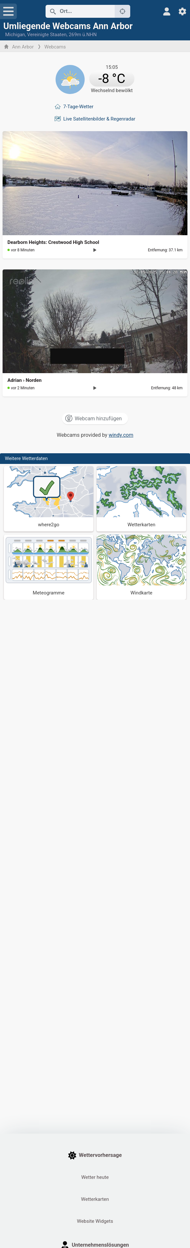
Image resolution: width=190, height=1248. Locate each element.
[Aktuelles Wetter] (95, 78)
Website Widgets (95, 1221)
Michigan (15, 34)
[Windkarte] (141, 567)
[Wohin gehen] (48, 498)
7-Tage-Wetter (78, 106)
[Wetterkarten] (141, 498)
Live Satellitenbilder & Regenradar (99, 118)
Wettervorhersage (95, 1155)
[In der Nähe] (122, 11)
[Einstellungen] (182, 11)
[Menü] (8, 11)
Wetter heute (95, 1177)
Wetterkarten (95, 1199)
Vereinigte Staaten (47, 34)
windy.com (121, 435)
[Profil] (167, 11)
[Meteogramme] (48, 567)
